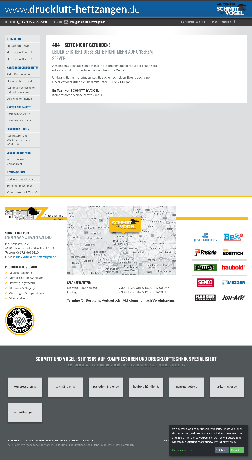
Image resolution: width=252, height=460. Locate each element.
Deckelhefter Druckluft (21, 81)
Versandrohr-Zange (19, 153)
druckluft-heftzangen (72, 9)
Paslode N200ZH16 (19, 120)
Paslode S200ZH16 (18, 113)
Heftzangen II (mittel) (19, 52)
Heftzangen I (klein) (18, 45)
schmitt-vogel (25, 412)
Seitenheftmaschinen (19, 185)
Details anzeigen (182, 450)
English (236, 21)
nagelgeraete (186, 386)
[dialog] (208, 440)
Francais (243, 21)
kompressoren (25, 386)
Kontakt (227, 22)
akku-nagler (227, 386)
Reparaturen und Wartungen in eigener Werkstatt (20, 140)
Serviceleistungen (18, 129)
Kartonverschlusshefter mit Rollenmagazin (21, 90)
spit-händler (66, 386)
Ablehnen (221, 450)
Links (214, 22)
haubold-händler (146, 386)
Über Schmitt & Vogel (192, 22)
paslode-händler (106, 386)
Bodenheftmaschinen (20, 179)
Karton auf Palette (19, 107)
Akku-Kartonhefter (18, 74)
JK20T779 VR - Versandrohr (16, 161)
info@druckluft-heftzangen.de (87, 21)
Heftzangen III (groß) (19, 59)
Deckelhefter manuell (20, 98)
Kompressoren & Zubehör (23, 192)
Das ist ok (237, 450)
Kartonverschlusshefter (22, 67)
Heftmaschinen (16, 172)
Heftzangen (14, 39)
